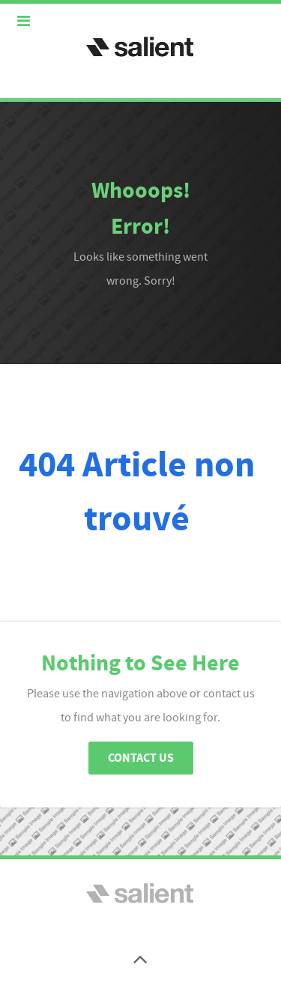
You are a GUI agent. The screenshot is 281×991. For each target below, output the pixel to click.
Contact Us (141, 758)
